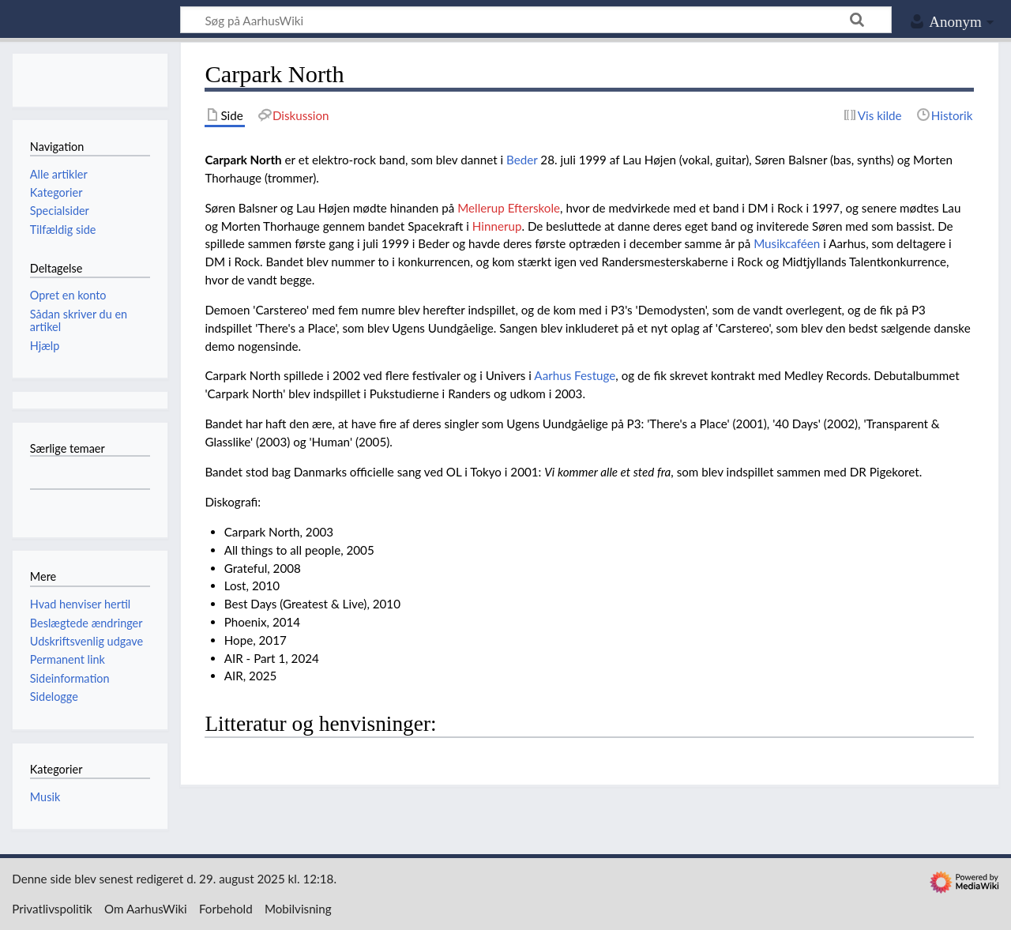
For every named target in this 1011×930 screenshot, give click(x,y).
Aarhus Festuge (574, 375)
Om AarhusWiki (145, 909)
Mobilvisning (298, 909)
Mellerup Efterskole (508, 208)
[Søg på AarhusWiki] (536, 19)
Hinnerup (497, 226)
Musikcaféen (787, 243)
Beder (521, 159)
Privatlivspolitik (52, 909)
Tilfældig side (63, 229)
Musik (45, 797)
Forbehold (226, 909)
